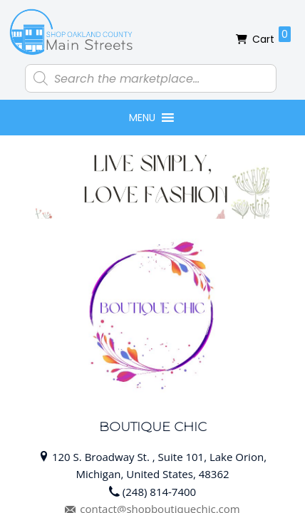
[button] (142, 117)
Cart (271, 36)
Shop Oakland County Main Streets (71, 32)
